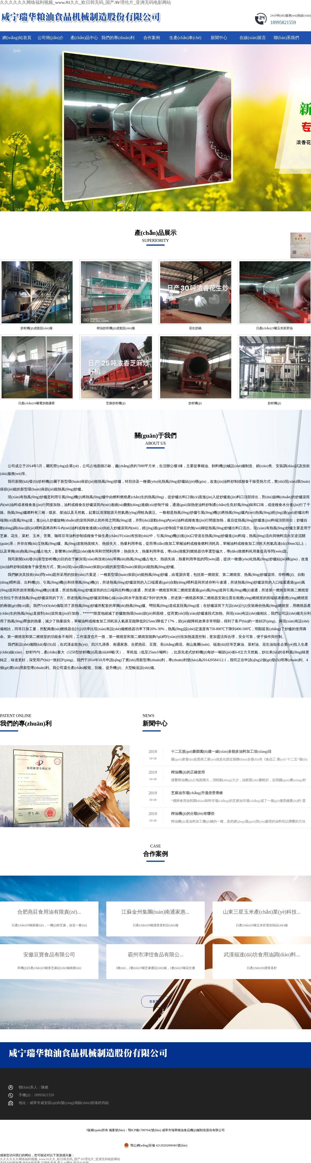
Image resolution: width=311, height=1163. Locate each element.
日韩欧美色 (48, 1161)
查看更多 (155, 1000)
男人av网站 (65, 1161)
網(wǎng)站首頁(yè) (16, 38)
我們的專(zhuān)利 (118, 36)
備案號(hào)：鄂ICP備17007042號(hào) (135, 1128)
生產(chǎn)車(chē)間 (185, 38)
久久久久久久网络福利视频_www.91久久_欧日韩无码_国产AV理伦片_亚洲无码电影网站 (60, 2)
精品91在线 (81, 1161)
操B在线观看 (31, 1161)
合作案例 (151, 36)
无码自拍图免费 (11, 1161)
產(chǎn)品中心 (84, 36)
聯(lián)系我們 (286, 36)
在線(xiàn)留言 (252, 36)
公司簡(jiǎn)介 (51, 36)
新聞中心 (219, 36)
